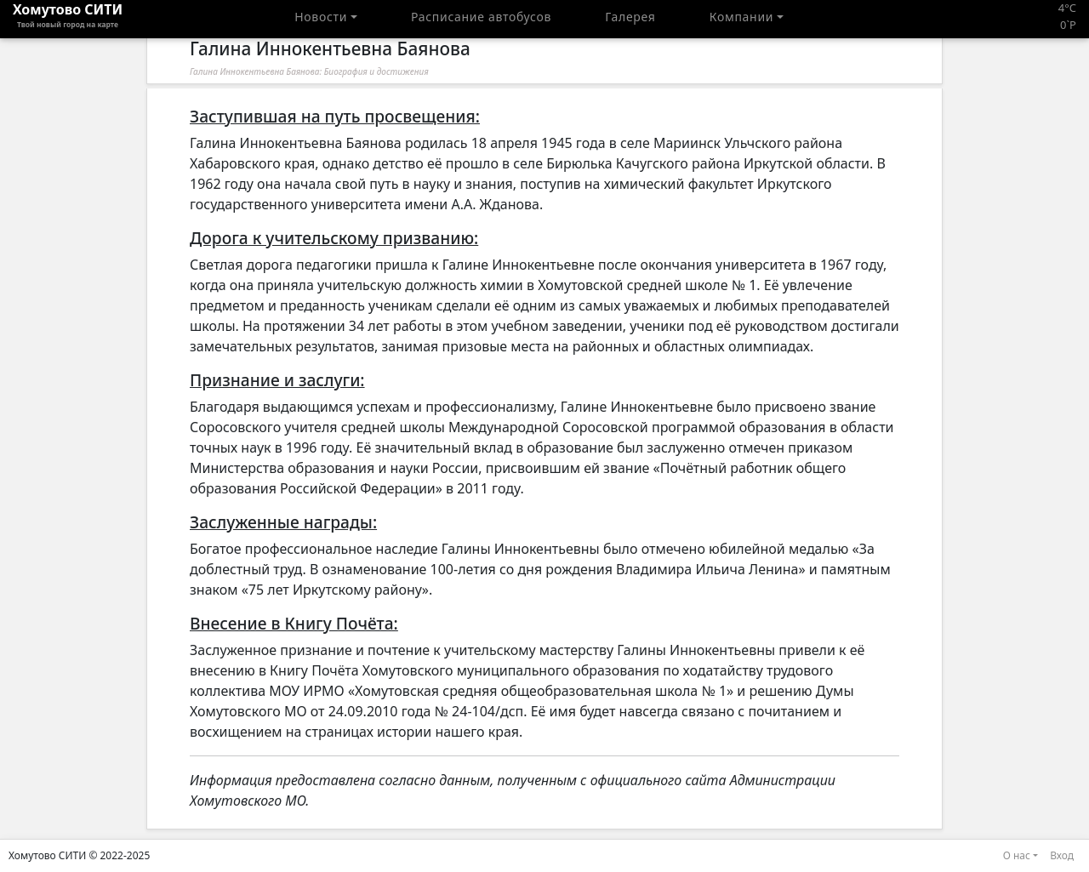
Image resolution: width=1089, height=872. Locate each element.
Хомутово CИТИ (68, 18)
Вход (1062, 855)
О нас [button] (1016, 855)
